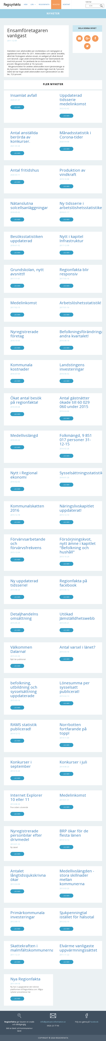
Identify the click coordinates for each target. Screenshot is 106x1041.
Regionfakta (44, 4)
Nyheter (56, 4)
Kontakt (66, 4)
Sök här (95, 4)
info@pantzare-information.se (53, 1022)
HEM (25, 4)
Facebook (94, 1022)
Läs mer (17, 107)
